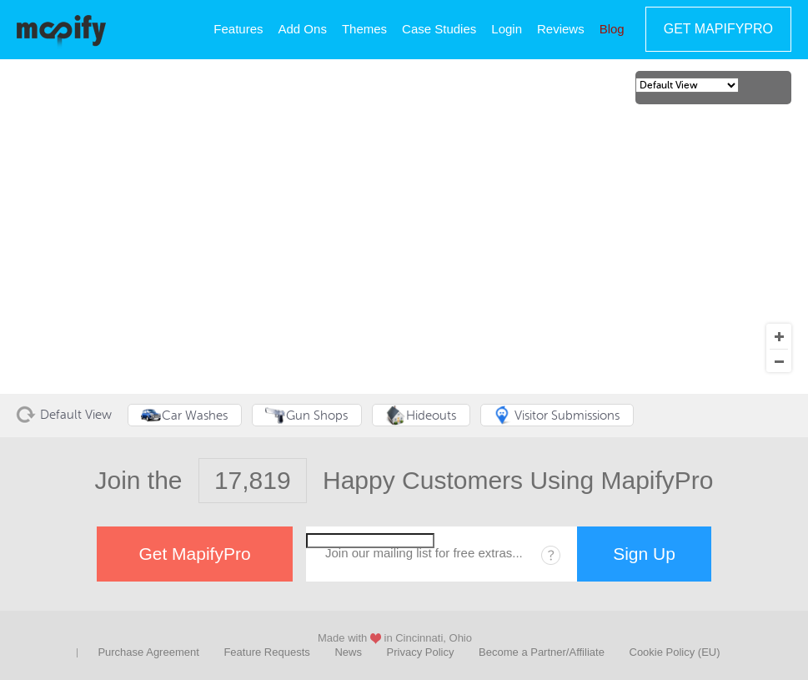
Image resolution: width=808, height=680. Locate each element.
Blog (612, 29)
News (348, 652)
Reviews (561, 29)
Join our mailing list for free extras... (424, 553)
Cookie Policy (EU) (675, 652)
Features (238, 29)
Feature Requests (266, 652)
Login (506, 29)
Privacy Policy (420, 652)
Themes (364, 29)
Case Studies (439, 29)
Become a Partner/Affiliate (542, 652)
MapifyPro (61, 30)
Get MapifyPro (718, 29)
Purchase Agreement (148, 652)
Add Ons (303, 29)
